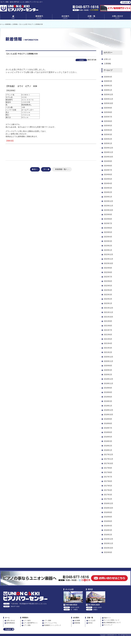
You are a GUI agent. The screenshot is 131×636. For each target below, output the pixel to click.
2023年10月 (108, 210)
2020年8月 (108, 366)
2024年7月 (108, 170)
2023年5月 (108, 232)
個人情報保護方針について (112, 622)
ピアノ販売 (27, 620)
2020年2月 (108, 374)
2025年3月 (108, 134)
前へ (35, 169)
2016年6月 (108, 521)
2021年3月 (108, 348)
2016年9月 (108, 512)
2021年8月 (108, 326)
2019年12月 (108, 379)
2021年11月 (108, 312)
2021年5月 (108, 339)
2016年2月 (108, 535)
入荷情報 (107, 64)
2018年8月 (108, 423)
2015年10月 (108, 548)
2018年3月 (108, 441)
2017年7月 (108, 477)
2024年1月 (108, 197)
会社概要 (77, 620)
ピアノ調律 (47, 620)
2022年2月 (108, 299)
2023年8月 (108, 219)
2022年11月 (108, 259)
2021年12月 (108, 308)
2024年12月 (108, 148)
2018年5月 (108, 437)
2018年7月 (108, 428)
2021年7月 (108, 330)
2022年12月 (108, 254)
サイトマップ (108, 625)
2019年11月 (108, 383)
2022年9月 (108, 268)
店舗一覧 (91, 17)
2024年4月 (108, 183)
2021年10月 (108, 317)
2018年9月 (108, 419)
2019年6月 (108, 397)
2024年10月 (108, 157)
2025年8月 (108, 112)
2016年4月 (108, 526)
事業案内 (39, 17)
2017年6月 (108, 481)
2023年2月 (108, 246)
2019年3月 (108, 401)
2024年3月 (108, 188)
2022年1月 (108, 303)
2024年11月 (108, 152)
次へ (46, 169)
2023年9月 (108, 214)
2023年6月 (108, 228)
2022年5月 (108, 286)
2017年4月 (108, 490)
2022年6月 (108, 281)
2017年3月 (108, 495)
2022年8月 (108, 272)
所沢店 (90, 623)
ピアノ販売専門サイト (30, 623)
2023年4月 (108, 237)
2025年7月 (108, 117)
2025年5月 (108, 126)
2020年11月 (108, 361)
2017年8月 (108, 472)
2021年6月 (108, 334)
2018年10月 (108, 414)
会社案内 (65, 17)
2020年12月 (108, 357)
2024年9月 (108, 161)
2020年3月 (108, 370)
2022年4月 (108, 290)
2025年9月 (108, 108)
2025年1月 (108, 143)
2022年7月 (108, 277)
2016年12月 (108, 503)
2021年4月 (108, 343)
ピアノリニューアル (50, 623)
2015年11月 (108, 543)
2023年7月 (108, 223)
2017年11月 (108, 459)
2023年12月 (108, 201)
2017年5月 (108, 486)
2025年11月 (108, 99)
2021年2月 (108, 352)
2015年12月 (108, 539)
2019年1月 (108, 406)
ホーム (7, 617)
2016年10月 (108, 508)
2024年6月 (108, 174)
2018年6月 (108, 432)
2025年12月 (108, 94)
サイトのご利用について (111, 620)
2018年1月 (108, 450)
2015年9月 (108, 552)
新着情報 (77, 623)
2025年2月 (108, 139)
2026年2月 (108, 86)
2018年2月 (108, 446)
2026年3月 (108, 81)
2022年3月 (108, 294)
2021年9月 (108, 321)
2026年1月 (108, 90)
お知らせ (107, 59)
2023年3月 (108, 241)
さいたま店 (91, 620)
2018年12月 (108, 410)
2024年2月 (108, 192)
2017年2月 (108, 499)
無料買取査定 (10, 623)
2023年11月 (108, 206)
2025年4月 (108, 130)
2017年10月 (108, 463)
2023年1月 (108, 250)
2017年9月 (108, 468)
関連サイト (107, 618)
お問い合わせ (117, 17)
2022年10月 (108, 263)
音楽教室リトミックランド (52, 625)
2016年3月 (108, 530)
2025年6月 (108, 121)
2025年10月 (108, 103)
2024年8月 (108, 166)
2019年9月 (108, 388)
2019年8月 (108, 392)
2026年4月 (108, 77)
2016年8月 (108, 517)
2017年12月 (108, 454)
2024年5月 (108, 179)
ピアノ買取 (27, 625)
